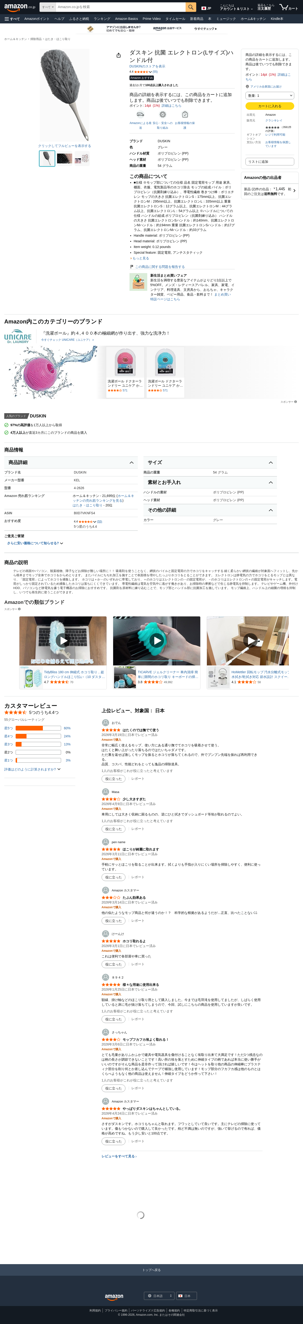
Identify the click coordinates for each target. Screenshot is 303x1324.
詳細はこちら (172, 105)
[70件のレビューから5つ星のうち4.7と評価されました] (75, 682)
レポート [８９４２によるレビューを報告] (138, 1019)
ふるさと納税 (79, 19)
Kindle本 (277, 19)
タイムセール (175, 19)
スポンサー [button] (289, 401)
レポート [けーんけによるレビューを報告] (138, 964)
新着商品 (196, 19)
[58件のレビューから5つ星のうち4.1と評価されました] (262, 682)
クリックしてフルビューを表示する (64, 146)
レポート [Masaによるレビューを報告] (138, 829)
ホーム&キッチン (253, 19)
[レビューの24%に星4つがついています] (37, 736)
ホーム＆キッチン (15, 39)
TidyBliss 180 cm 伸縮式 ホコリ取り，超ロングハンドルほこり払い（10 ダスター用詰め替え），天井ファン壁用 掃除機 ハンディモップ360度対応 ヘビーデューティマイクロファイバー (75, 674)
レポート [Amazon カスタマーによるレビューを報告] (138, 920)
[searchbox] (121, 7)
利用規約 (95, 1310)
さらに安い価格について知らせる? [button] (35, 543)
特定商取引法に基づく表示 (201, 1310)
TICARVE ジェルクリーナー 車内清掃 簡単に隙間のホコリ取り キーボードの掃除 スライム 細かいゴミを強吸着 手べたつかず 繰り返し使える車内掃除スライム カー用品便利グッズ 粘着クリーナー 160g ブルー (168, 674)
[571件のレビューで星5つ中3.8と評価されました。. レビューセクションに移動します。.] (125, 390)
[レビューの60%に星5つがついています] (37, 728)
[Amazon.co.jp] (20, 7)
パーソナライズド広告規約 (148, 1310)
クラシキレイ (273, 120)
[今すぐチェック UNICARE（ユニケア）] (67, 340)
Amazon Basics (126, 19)
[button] (12, 18)
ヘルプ (59, 19)
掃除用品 (36, 39)
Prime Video (152, 19)
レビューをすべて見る (118, 1156)
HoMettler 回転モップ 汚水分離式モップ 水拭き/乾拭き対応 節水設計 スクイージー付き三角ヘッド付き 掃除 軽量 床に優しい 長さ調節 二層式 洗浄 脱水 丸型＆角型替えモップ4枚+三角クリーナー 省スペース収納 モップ (262, 674)
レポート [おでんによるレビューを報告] (138, 778)
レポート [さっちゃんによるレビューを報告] (138, 1088)
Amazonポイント (37, 19)
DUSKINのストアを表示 (147, 66)
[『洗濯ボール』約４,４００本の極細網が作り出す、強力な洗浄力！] (105, 333)
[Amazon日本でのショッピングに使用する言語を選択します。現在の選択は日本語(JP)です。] (207, 7)
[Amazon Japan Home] (114, 1298)
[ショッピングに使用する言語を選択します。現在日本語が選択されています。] (156, 1295)
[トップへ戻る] (151, 1274)
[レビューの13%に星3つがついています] (37, 744)
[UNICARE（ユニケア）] (17, 336)
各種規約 (174, 1310)
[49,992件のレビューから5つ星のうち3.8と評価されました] (168, 682)
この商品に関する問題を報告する (157, 267)
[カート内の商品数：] (288, 7)
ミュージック (226, 19)
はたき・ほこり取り (58, 39)
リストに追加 (258, 162)
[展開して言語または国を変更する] (170, 1296)
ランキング (102, 19)
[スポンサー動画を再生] (63, 641)
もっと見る (141, 258)
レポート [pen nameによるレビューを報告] (138, 877)
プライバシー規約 (116, 1310)
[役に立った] (113, 778)
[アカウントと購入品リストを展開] (252, 9)
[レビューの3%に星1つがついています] (37, 760)
